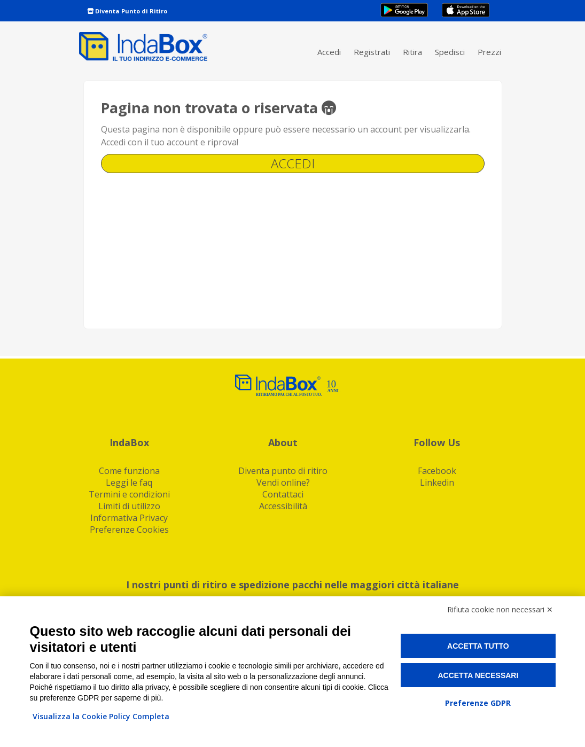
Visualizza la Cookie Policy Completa (101, 716)
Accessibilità (283, 506)
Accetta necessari (478, 675)
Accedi (329, 51)
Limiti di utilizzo (129, 506)
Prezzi (489, 51)
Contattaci (282, 494)
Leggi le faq (129, 482)
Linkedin (437, 482)
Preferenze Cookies (129, 529)
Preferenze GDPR (478, 703)
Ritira (412, 51)
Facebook (437, 471)
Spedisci (450, 51)
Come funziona (129, 471)
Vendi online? (283, 482)
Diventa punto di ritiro (282, 471)
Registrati (372, 51)
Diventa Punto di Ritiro (127, 11)
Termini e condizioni (129, 494)
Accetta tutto (478, 646)
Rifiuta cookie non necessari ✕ (500, 609)
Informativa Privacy (129, 518)
